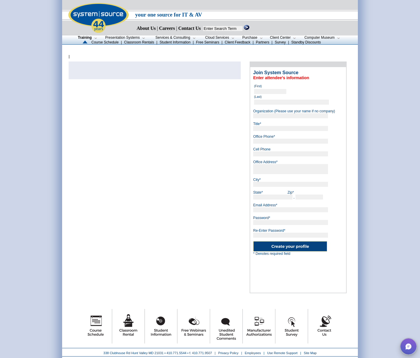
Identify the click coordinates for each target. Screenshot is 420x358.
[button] (408, 346)
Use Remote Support (282, 353)
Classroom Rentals (139, 42)
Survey (280, 42)
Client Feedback (238, 42)
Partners (262, 42)
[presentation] (298, 272)
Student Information (174, 42)
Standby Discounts (306, 42)
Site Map (310, 353)
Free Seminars (207, 42)
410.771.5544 (176, 353)
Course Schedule (105, 42)
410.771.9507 (202, 353)
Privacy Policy (229, 353)
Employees (253, 353)
